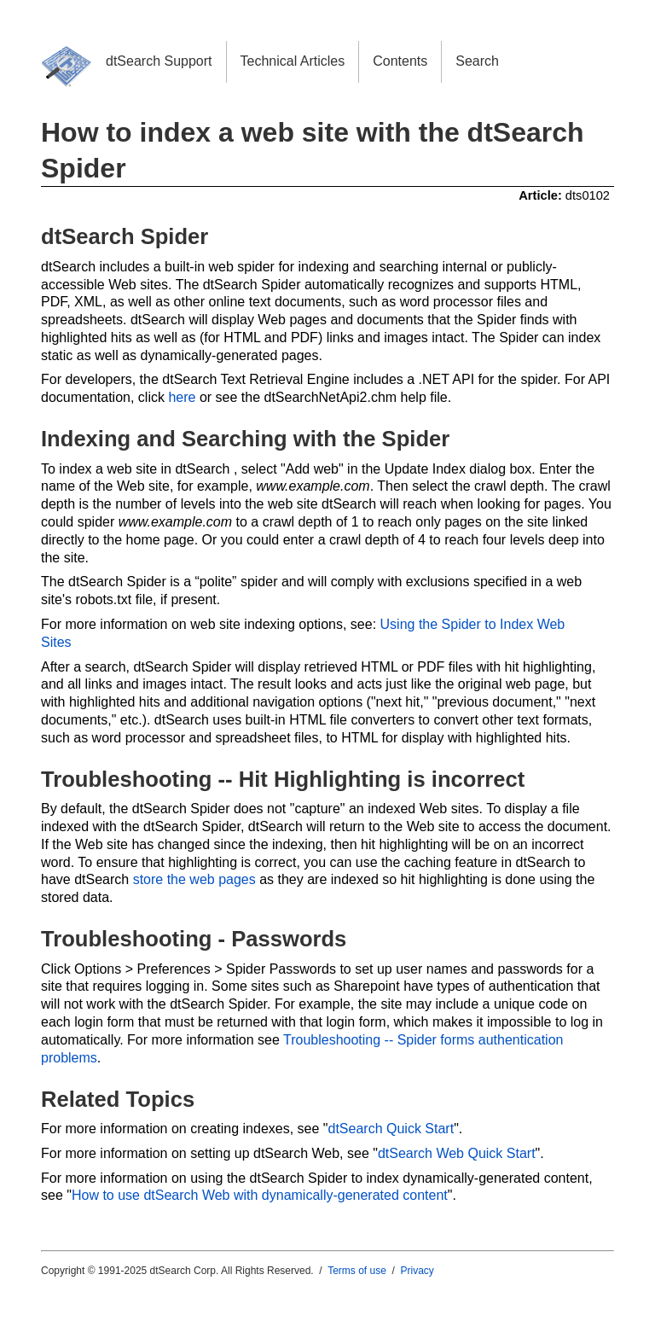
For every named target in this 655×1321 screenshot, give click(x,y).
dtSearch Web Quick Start (457, 1153)
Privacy (417, 1271)
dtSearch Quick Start (391, 1128)
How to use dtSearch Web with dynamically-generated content (260, 1195)
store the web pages (194, 879)
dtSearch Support (159, 61)
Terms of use (357, 1271)
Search (477, 61)
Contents (400, 61)
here (181, 397)
